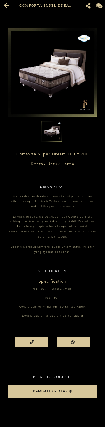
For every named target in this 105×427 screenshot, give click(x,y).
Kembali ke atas (53, 391)
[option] (52, 72)
